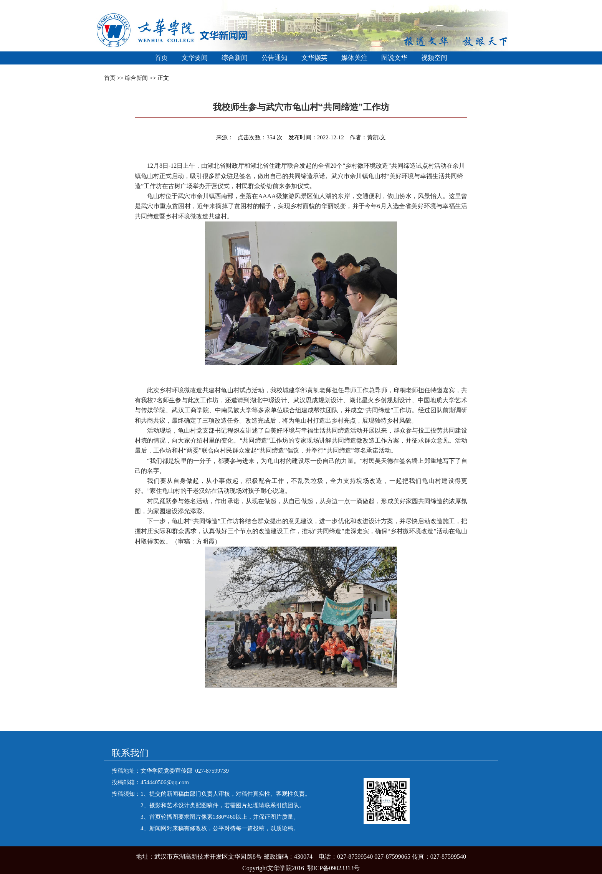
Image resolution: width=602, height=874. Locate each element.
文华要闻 (195, 57)
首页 (161, 57)
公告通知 (274, 57)
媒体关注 (354, 57)
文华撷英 (314, 57)
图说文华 (394, 57)
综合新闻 (235, 57)
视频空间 (434, 57)
